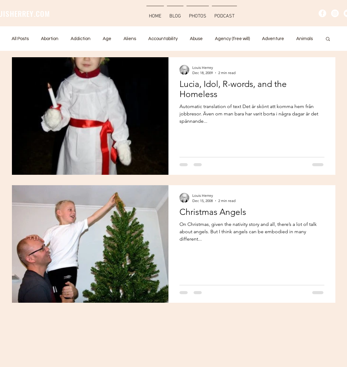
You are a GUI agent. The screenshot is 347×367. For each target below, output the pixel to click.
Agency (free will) (232, 38)
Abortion (49, 38)
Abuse (196, 38)
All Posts (20, 38)
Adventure (273, 38)
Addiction (80, 38)
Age (107, 38)
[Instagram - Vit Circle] (335, 13)
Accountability (163, 38)
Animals (304, 38)
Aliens (130, 38)
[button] (328, 39)
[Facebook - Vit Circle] (322, 13)
